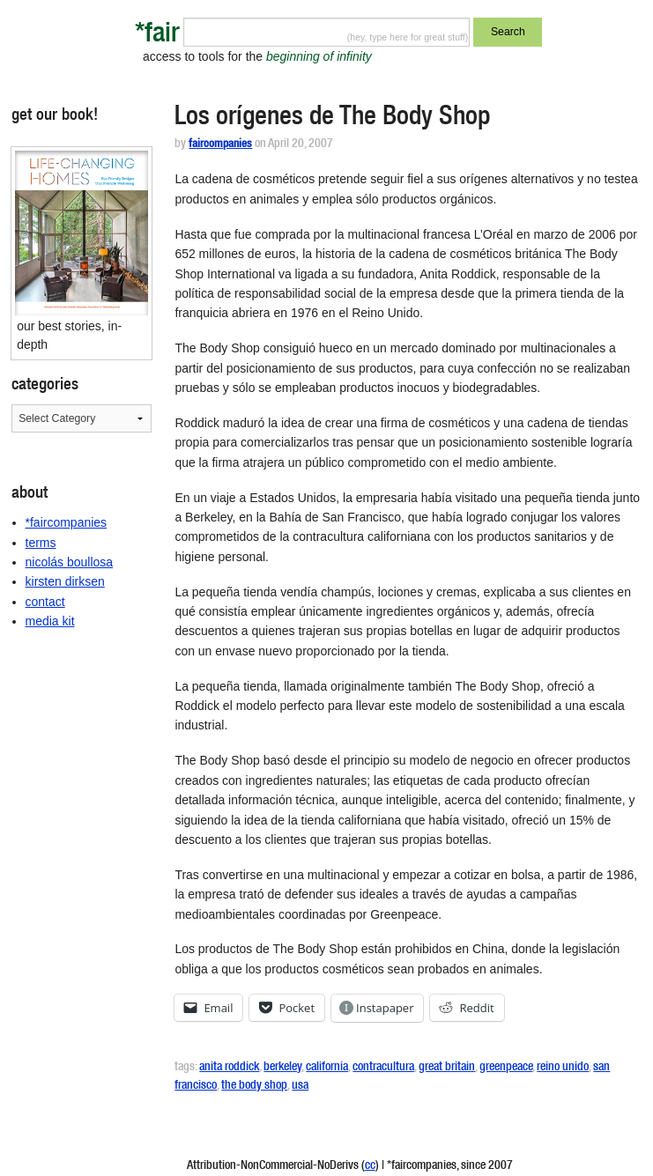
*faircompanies (67, 522)
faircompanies (220, 145)
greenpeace (505, 1067)
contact (45, 602)
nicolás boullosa (70, 562)
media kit (50, 621)
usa (300, 1086)
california (327, 1067)
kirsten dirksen (65, 581)
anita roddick (229, 1067)
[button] (81, 233)
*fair (157, 35)
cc (370, 1166)
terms (41, 543)
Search (508, 32)
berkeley (282, 1067)
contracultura (383, 1067)
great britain (447, 1067)
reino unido (563, 1067)
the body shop (254, 1086)
